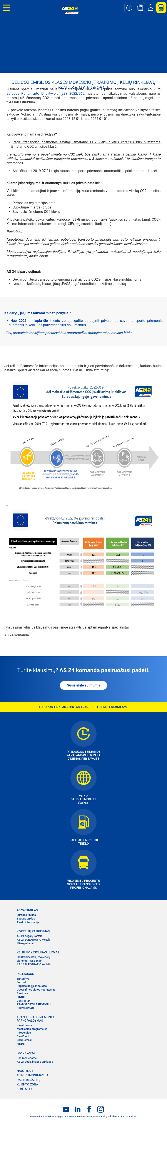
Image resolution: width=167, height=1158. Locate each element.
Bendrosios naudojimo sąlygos (46, 1116)
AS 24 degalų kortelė (29, 936)
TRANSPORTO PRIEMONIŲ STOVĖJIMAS (33, 1006)
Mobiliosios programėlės (32, 1029)
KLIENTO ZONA (27, 1084)
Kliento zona (24, 1025)
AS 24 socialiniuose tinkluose (35, 1061)
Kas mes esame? (27, 1058)
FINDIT (21, 997)
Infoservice (24, 1032)
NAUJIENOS (25, 1070)
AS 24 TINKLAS (27, 910)
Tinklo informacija (28, 922)
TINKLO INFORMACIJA (32, 1075)
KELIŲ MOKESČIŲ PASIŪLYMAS (38, 952)
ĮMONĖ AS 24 (26, 1053)
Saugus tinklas (26, 918)
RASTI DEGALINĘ (28, 1080)
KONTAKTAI (25, 1089)
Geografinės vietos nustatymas (36, 989)
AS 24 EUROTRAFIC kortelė (33, 939)
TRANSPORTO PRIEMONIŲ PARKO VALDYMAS (35, 1018)
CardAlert (23, 1036)
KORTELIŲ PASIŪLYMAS (33, 931)
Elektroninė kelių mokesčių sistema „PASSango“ (33, 958)
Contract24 (23, 1000)
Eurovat (21, 982)
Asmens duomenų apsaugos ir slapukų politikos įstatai (95, 1116)
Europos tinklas (26, 914)
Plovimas (22, 993)
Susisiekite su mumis (83, 685)
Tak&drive (23, 978)
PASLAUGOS (25, 974)
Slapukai (131, 1116)
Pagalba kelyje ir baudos (32, 986)
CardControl (24, 1040)
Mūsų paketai (25, 943)
